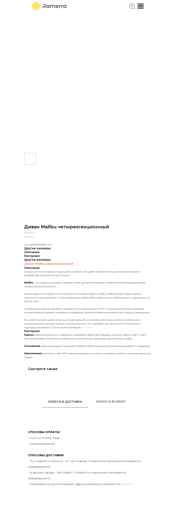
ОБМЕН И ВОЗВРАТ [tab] (111, 401)
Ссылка (88, 327)
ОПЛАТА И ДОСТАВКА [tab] (65, 401)
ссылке (127, 484)
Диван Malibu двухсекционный (48, 263)
